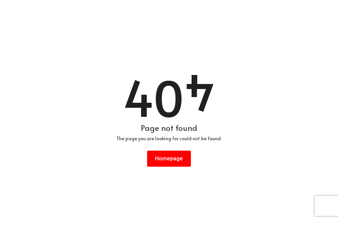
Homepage (169, 159)
